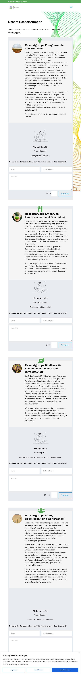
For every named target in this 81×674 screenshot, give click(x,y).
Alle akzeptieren (65, 670)
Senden (65, 193)
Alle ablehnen (38, 670)
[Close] (79, 653)
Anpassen (13, 670)
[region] (40, 663)
